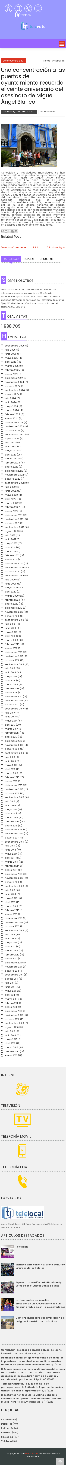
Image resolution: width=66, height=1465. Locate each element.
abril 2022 (10, 499)
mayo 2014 (11, 853)
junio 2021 (10, 539)
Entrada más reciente (13, 247)
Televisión (21, 1246)
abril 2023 (10, 454)
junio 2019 (10, 628)
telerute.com (32, 1453)
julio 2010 (10, 1031)
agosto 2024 (12, 394)
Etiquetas (46, 259)
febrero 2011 (11, 1003)
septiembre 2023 (15, 434)
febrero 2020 (12, 600)
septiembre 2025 (15, 345)
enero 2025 (11, 374)
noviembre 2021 (14, 519)
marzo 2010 (11, 1047)
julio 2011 (9, 983)
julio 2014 (10, 845)
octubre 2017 (12, 704)
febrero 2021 (12, 555)
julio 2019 (10, 624)
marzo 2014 (11, 861)
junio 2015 (10, 805)
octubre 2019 (12, 616)
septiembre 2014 (14, 841)
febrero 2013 (12, 910)
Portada (6, 1432)
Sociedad (7, 1437)
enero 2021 (11, 559)
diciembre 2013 (13, 874)
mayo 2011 (10, 990)
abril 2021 (10, 547)
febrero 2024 (12, 414)
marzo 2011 (11, 999)
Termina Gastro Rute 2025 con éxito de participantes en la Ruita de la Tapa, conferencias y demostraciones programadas (33, 1387)
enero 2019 (11, 648)
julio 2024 (10, 398)
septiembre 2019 (14, 620)
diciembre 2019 (13, 608)
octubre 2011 (12, 970)
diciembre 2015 (13, 785)
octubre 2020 (12, 571)
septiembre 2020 (15, 575)
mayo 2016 (11, 765)
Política (5, 1428)
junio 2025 (11, 354)
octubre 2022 (12, 478)
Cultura (6, 1419)
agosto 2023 (12, 438)
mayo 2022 (11, 495)
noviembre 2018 (14, 656)
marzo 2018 (11, 684)
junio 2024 (11, 402)
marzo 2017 (11, 729)
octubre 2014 (12, 837)
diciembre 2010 (13, 1011)
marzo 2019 (11, 640)
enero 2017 (11, 737)
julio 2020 (10, 579)
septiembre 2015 (14, 797)
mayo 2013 (11, 898)
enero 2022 (11, 511)
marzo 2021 (11, 551)
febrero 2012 (12, 954)
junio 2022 (11, 491)
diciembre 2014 (14, 829)
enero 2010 (11, 1055)
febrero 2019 (12, 644)
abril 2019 (10, 636)
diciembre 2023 (14, 422)
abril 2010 (10, 1043)
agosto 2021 (12, 531)
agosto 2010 (12, 1027)
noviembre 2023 (14, 426)
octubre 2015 (12, 793)
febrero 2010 (12, 1051)
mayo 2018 (11, 676)
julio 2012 (10, 934)
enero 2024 (11, 418)
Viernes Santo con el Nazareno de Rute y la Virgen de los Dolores (40, 1266)
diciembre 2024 (14, 378)
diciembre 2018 (13, 652)
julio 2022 (10, 487)
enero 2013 (11, 914)
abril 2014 (10, 858)
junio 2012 (10, 938)
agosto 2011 (11, 978)
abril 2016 (10, 769)
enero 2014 (11, 870)
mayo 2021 (11, 543)
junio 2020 (11, 583)
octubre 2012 (12, 926)
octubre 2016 (12, 749)
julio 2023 (10, 442)
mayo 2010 (11, 1039)
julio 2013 (10, 890)
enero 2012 (11, 958)
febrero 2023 (12, 462)
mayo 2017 (11, 720)
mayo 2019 (11, 632)
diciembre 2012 (13, 918)
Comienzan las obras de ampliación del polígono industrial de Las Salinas (40, 1319)
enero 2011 (11, 1007)
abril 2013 (10, 902)
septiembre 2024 (15, 390)
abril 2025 (10, 362)
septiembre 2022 (15, 483)
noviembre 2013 (14, 878)
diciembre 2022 (14, 471)
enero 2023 (11, 466)
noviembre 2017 (14, 700)
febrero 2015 (12, 821)
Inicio (36, 247)
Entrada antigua (56, 247)
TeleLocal (7, 1441)
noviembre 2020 (14, 567)
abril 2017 (10, 724)
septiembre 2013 (14, 886)
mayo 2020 (11, 587)
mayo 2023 (11, 450)
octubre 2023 (12, 430)
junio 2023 (11, 446)
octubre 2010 (12, 1019)
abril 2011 (10, 995)
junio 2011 (10, 987)
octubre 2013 (12, 882)
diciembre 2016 (13, 741)
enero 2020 (11, 603)
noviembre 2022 (14, 474)
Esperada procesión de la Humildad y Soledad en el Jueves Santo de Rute (38, 1284)
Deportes (6, 1423)
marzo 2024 (12, 410)
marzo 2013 (11, 906)
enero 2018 (11, 692)
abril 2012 (10, 946)
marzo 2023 (12, 458)
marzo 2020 (12, 595)
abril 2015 (10, 813)
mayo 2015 (11, 809)
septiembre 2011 (14, 974)
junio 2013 (10, 894)
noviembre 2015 (14, 789)
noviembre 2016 (14, 745)
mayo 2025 (11, 358)
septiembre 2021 (14, 527)
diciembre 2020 (14, 563)
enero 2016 (11, 781)
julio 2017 (10, 712)
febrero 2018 (12, 688)
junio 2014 (10, 849)
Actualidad (11, 259)
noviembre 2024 (14, 382)
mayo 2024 (11, 406)
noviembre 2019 (14, 612)
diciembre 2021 (13, 515)
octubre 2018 (12, 660)
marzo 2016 (11, 773)
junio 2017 (10, 716)
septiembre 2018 (14, 664)
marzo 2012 (11, 950)
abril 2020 (10, 591)
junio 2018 (10, 672)
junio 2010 (10, 1035)
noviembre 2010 (14, 1015)
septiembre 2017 (14, 708)
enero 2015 (11, 825)
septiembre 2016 (14, 753)
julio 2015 (10, 801)
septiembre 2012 (14, 930)
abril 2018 (10, 680)
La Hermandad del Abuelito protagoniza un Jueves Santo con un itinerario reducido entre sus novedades (40, 1303)
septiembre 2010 (14, 1023)
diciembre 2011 (13, 962)
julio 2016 (10, 757)
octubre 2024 (12, 386)
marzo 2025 (12, 366)
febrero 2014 (12, 866)
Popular (29, 259)
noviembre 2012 (14, 922)
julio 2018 (10, 668)
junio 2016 (10, 761)
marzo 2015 (11, 817)
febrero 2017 (12, 732)
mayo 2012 (11, 942)
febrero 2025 (12, 370)
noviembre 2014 (14, 833)
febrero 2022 (12, 507)
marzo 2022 (12, 503)
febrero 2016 (12, 777)
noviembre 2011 (13, 966)
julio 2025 (10, 349)
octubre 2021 (12, 523)
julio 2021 (10, 535)
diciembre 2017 (13, 696)
